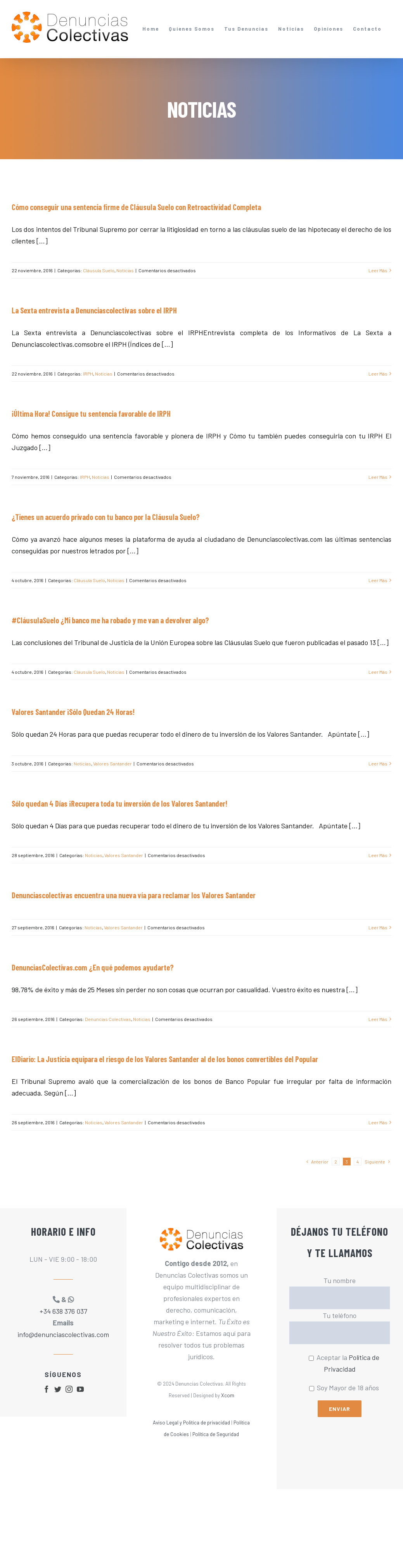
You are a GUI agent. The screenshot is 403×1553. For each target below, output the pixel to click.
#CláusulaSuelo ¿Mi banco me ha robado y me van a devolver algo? (110, 620)
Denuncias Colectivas (108, 1019)
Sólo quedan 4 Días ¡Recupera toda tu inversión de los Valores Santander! (119, 803)
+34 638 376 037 (63, 1311)
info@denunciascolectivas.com (63, 1334)
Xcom (227, 1395)
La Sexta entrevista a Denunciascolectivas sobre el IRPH (94, 310)
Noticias (125, 270)
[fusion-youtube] (80, 1389)
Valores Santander (112, 763)
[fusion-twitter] (57, 1389)
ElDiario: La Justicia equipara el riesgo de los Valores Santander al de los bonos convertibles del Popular (165, 1059)
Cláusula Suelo (98, 270)
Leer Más (377, 270)
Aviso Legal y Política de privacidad (191, 1422)
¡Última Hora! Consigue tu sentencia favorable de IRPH (91, 413)
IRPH (88, 373)
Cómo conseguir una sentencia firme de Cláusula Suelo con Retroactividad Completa (136, 207)
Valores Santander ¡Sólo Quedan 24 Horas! (73, 712)
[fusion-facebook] (46, 1389)
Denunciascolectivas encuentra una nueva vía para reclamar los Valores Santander (134, 895)
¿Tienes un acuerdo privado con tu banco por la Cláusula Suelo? (106, 517)
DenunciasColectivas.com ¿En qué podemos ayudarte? (93, 967)
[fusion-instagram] (69, 1389)
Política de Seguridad (215, 1434)
